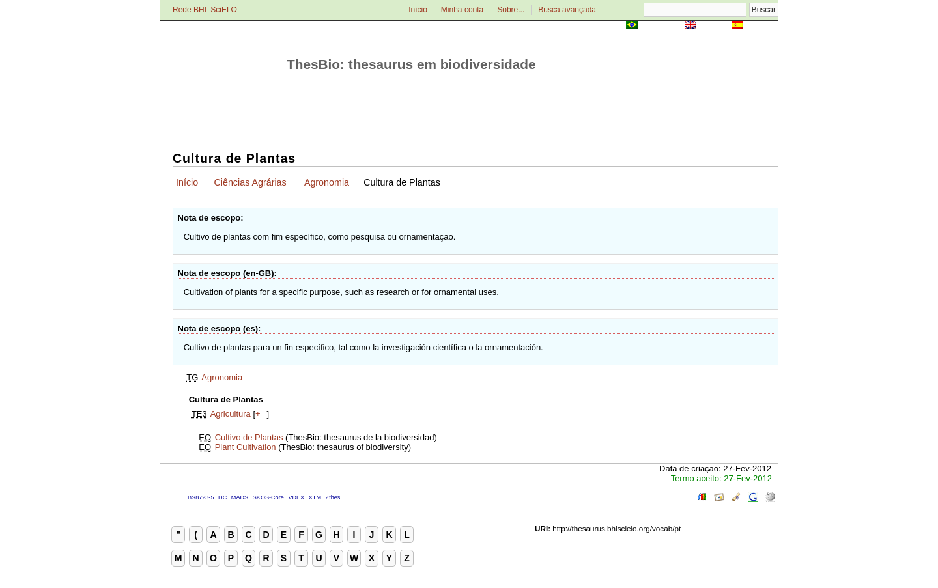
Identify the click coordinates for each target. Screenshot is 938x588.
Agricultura (230, 414)
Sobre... (510, 9)
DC (222, 497)
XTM (315, 497)
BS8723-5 (201, 497)
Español (761, 26)
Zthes (333, 497)
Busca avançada (567, 9)
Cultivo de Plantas (249, 437)
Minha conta (462, 9)
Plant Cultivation (245, 447)
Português (661, 26)
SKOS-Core (268, 497)
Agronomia (326, 182)
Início (417, 9)
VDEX (296, 497)
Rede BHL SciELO (205, 9)
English (713, 26)
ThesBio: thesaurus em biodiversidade (411, 64)
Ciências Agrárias (250, 182)
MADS (239, 497)
